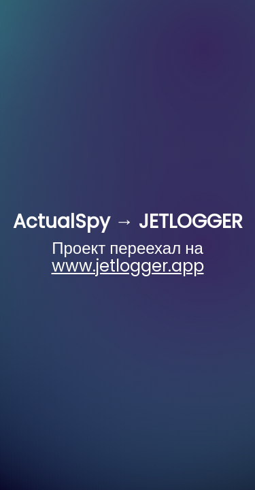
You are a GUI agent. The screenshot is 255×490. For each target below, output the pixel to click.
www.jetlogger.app (128, 266)
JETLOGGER (191, 221)
